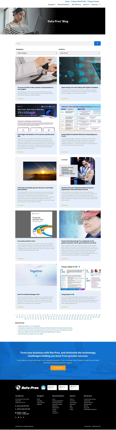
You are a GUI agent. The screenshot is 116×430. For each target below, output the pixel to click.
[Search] (97, 43)
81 (56, 319)
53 (59, 317)
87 (72, 319)
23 (65, 315)
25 (70, 315)
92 (85, 319)
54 (61, 317)
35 (96, 315)
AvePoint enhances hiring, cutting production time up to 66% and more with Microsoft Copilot (45, 330)
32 (88, 315)
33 (91, 315)
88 (75, 319)
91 (82, 319)
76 (43, 319)
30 (83, 315)
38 (19, 317)
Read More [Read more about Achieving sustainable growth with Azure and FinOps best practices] (21, 205)
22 (62, 315)
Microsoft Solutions (63, 4)
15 (45, 315)
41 (27, 317)
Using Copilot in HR (67, 295)
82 (59, 319)
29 (81, 315)
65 (91, 317)
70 (28, 319)
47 (43, 317)
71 (30, 319)
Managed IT (51, 4)
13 (40, 315)
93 (88, 319)
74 (38, 319)
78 (48, 319)
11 (35, 315)
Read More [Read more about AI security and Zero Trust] (21, 259)
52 (56, 317)
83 (61, 319)
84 (64, 319)
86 (69, 319)
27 (75, 315)
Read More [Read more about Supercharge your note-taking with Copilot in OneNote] (64, 98)
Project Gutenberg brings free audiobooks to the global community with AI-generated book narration (78, 242)
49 (48, 317)
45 (38, 317)
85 (67, 319)
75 (41, 319)
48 (46, 317)
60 (77, 317)
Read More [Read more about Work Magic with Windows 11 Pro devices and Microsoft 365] (21, 152)
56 (67, 317)
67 (96, 317)
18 (52, 315)
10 (33, 315)
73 (35, 319)
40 (25, 317)
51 (53, 317)
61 (80, 317)
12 (37, 315)
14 (42, 315)
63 (85, 317)
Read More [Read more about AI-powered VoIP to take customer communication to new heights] (21, 98)
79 (51, 319)
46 (40, 317)
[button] (100, 4)
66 (93, 317)
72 (33, 319)
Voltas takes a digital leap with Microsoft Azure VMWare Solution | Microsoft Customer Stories (45, 328)
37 (17, 317)
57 (69, 317)
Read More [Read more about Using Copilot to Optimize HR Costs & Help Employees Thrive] (64, 152)
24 (67, 315)
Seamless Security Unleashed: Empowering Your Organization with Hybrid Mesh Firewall (77, 189)
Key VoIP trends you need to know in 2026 (30, 334)
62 (83, 317)
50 (51, 317)
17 (49, 315)
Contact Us (94, 4)
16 (47, 315)
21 (59, 315)
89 (77, 319)
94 (90, 319)
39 (22, 317)
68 (98, 317)
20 (57, 315)
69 (25, 319)
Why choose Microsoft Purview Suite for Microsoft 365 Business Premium (39, 332)
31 (86, 315)
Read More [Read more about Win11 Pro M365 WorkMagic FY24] (21, 307)
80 (53, 319)
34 (94, 315)
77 (46, 319)
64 (88, 317)
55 (64, 317)
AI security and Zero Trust (26, 241)
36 (99, 315)
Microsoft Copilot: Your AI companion (29, 326)
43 (32, 317)
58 (72, 317)
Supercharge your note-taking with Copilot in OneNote (79, 87)
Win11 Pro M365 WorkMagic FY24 (28, 295)
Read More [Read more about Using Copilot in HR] (64, 307)
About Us (86, 4)
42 (30, 317)
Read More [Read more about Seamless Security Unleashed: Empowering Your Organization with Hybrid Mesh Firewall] (64, 205)
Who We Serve (76, 4)
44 (35, 317)
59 (75, 317)
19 (54, 315)
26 (73, 315)
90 (80, 319)
